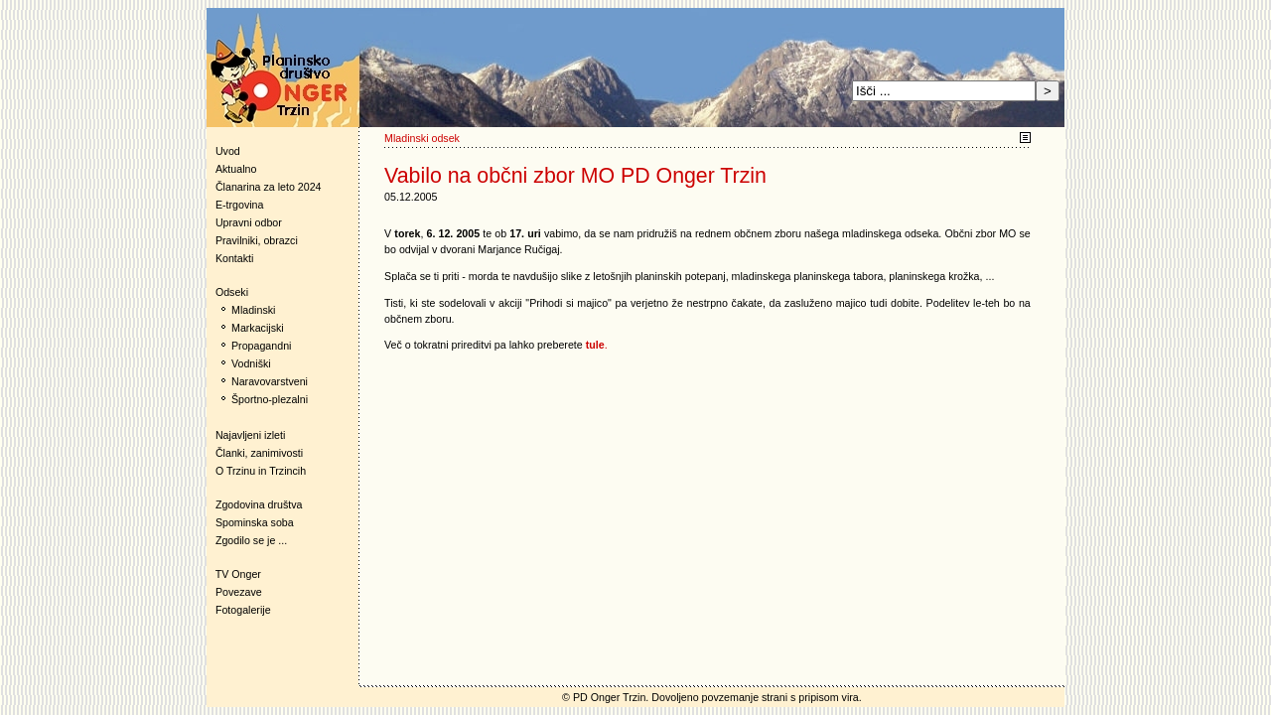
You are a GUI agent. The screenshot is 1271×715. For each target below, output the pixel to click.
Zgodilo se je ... (251, 540)
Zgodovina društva (255, 504)
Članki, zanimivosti (259, 453)
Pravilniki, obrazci (256, 240)
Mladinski (253, 310)
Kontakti (234, 258)
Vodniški (251, 363)
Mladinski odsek (422, 138)
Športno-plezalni (269, 399)
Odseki (227, 292)
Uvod (227, 151)
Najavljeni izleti (250, 435)
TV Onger (234, 574)
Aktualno (235, 169)
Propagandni (261, 346)
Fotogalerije (243, 610)
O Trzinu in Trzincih (260, 471)
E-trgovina (239, 205)
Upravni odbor (248, 222)
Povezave (238, 592)
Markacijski (257, 328)
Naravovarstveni (269, 381)
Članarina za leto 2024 (268, 187)
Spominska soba (254, 522)
